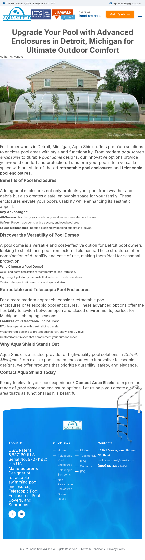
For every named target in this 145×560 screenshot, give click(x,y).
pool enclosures (30, 190)
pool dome (14, 245)
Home (62, 450)
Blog (83, 461)
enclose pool (17, 152)
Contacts (86, 466)
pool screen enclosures (66, 359)
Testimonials (88, 455)
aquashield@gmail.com (127, 3)
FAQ (82, 471)
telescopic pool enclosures (52, 305)
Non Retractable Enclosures (65, 484)
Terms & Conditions (93, 549)
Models (85, 450)
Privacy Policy (116, 549)
